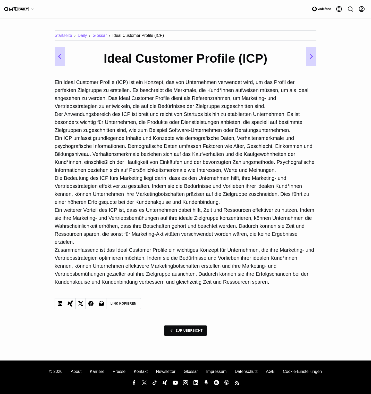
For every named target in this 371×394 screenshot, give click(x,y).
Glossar (99, 35)
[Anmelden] (362, 9)
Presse (119, 371)
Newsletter (165, 371)
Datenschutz (246, 371)
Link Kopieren (124, 303)
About (76, 371)
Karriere (97, 371)
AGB (270, 371)
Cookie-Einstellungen (302, 371)
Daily (82, 35)
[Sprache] (339, 9)
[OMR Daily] (20, 9)
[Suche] (350, 9)
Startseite (63, 35)
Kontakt (141, 371)
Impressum (216, 371)
